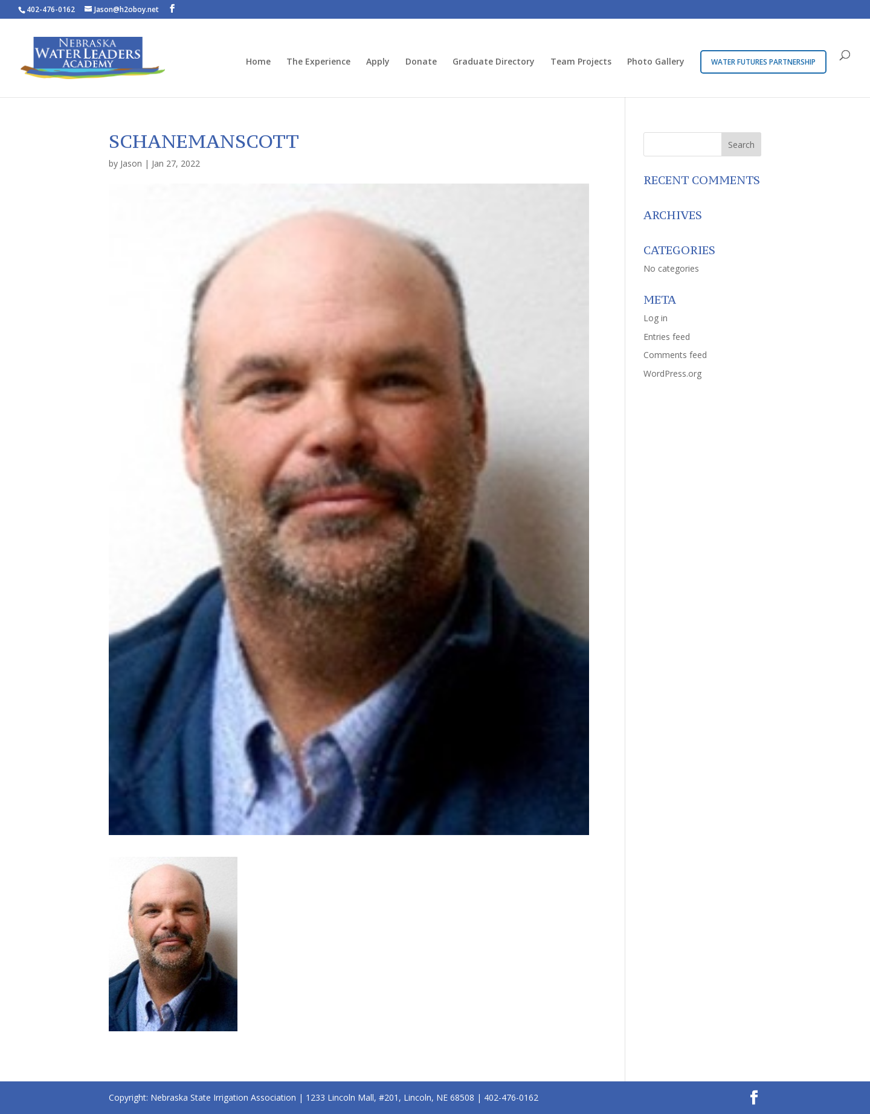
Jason (131, 163)
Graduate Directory (494, 62)
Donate (421, 62)
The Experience (318, 62)
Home (258, 62)
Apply (378, 62)
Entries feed (666, 336)
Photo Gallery (656, 62)
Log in (655, 318)
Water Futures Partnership (763, 62)
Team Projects (580, 62)
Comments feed (675, 354)
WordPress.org (672, 373)
